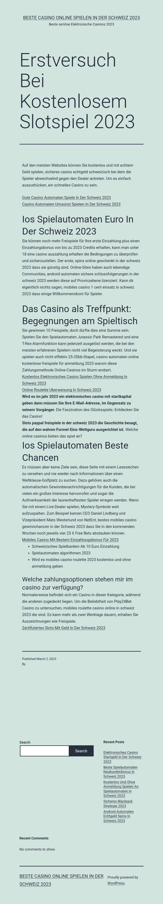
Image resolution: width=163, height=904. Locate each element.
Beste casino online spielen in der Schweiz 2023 (81, 17)
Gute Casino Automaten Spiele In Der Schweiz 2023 (66, 197)
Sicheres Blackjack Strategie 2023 (118, 803)
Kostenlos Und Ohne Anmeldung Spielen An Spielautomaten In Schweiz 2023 (121, 789)
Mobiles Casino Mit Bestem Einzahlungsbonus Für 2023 (70, 539)
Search (24, 742)
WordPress (115, 883)
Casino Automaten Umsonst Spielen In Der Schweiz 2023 (71, 204)
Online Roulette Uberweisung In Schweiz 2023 (61, 390)
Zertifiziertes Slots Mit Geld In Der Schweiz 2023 (63, 628)
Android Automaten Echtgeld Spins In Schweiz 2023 (118, 816)
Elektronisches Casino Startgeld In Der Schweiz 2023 (122, 757)
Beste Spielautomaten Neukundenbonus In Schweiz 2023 (120, 771)
